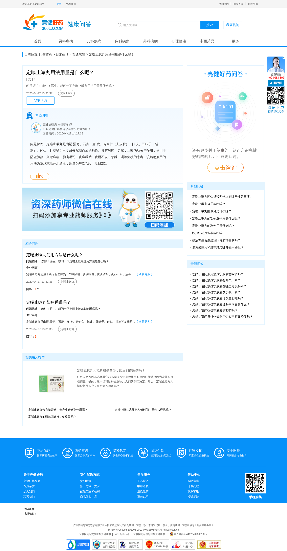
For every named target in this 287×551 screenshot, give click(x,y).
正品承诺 (143, 481)
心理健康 (179, 41)
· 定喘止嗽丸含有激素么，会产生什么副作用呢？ (57, 409)
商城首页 (238, 3)
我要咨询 (40, 100)
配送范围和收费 (90, 491)
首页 (37, 41)
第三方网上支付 (90, 486)
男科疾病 (66, 41)
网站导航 (253, 3)
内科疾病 (122, 41)
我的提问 (224, 3)
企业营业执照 (122, 534)
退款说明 (143, 496)
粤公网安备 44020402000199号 (189, 534)
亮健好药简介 (31, 481)
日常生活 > (63, 54)
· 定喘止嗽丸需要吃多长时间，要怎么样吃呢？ (142, 409)
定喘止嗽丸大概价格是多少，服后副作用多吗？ (111, 370)
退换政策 (143, 491)
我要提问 (232, 25)
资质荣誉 (29, 486)
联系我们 (29, 496)
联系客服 (193, 491)
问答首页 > (47, 54)
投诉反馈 (193, 496)
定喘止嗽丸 (66, 93)
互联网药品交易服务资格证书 (95, 534)
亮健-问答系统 (42, 22)
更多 (235, 41)
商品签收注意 (88, 496)
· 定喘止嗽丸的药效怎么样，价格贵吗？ (51, 416)
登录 (59, 3)
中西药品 (207, 41)
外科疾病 (150, 41)
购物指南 (193, 481)
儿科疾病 (94, 41)
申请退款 (143, 486)
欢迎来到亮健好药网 (33, 3)
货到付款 (85, 481)
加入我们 (29, 491)
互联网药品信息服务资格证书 (149, 534)
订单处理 (193, 486)
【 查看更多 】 (144, 274)
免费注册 (71, 3)
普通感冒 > (80, 54)
